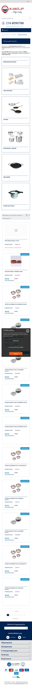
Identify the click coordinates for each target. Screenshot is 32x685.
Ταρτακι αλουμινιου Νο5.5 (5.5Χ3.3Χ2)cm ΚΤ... (16, 465)
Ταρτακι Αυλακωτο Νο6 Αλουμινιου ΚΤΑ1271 (16, 402)
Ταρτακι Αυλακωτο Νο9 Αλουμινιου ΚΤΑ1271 (16, 426)
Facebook (10, 637)
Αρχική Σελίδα (5, 34)
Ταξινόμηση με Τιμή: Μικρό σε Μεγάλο (12, 215)
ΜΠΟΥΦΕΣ (13, 34)
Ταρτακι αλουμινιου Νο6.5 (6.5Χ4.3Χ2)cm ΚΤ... (16, 563)
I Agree (16, 353)
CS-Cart (26, 683)
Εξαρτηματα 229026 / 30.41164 (12, 240)
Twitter (22, 637)
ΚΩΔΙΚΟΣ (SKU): (9, 244)
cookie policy (15, 334)
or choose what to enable (16, 347)
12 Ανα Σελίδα (6, 218)
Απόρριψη (16, 340)
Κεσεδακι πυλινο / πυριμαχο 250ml (14, 271)
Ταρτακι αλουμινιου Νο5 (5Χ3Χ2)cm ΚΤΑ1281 (16, 304)
